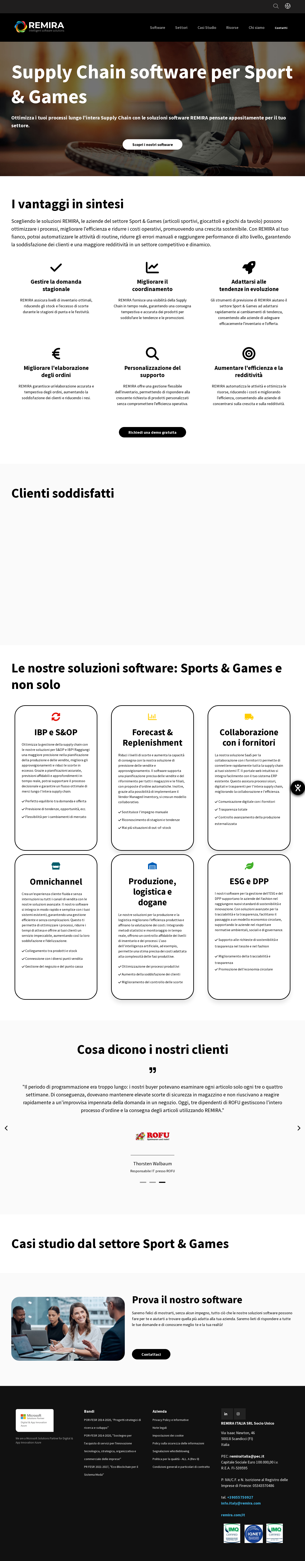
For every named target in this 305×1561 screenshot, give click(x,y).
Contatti (276, 27)
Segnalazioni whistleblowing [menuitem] (171, 1439)
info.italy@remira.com (241, 1490)
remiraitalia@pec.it (247, 1443)
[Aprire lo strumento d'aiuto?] (298, 788)
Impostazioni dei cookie (168, 1423)
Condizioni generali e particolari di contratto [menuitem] (181, 1454)
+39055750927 (240, 1484)
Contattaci (152, 1341)
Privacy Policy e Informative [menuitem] (171, 1407)
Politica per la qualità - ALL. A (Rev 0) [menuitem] (176, 1446)
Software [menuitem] (148, 27)
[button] (143, 1168)
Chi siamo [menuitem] (247, 27)
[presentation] (6, 1123)
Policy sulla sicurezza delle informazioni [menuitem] (178, 1431)
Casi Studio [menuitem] (197, 27)
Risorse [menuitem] (223, 27)
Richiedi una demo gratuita (152, 433)
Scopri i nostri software (152, 144)
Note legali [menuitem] (160, 1415)
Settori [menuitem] (172, 27)
